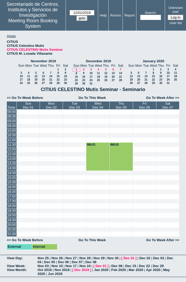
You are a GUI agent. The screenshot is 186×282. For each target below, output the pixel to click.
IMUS (91, 144)
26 (35, 83)
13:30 (11, 163)
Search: (151, 13)
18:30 (11, 210)
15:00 (11, 177)
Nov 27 (71, 258)
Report (129, 15)
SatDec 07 (167, 105)
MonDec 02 (51, 105)
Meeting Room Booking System (32, 23)
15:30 (11, 182)
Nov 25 (43, 258)
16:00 (11, 187)
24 (21, 83)
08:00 (11, 112)
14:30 (11, 173)
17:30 (11, 201)
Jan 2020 (101, 270)
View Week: (16, 266)
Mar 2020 (136, 270)
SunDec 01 (28, 105)
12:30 (11, 154)
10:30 (11, 135)
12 (35, 76)
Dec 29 (158, 266)
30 (65, 83)
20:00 (11, 225)
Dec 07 (77, 262)
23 (65, 79)
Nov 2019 (62, 270)
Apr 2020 (153, 270)
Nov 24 (85, 266)
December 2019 (98, 61)
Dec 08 (91, 262)
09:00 (11, 121)
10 (21, 76)
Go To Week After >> (162, 98)
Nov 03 (43, 266)
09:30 (11, 126)
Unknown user (175, 10)
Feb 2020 (118, 270)
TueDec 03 (74, 105)
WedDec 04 (97, 105)
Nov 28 (85, 258)
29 (58, 83)
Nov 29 (99, 258)
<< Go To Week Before (25, 98)
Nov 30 (113, 258)
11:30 (11, 144)
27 (43, 83)
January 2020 (153, 61)
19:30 (11, 220)
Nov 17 (71, 266)
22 (58, 79)
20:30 (11, 229)
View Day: (15, 258)
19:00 (11, 215)
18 (28, 79)
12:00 (11, 149)
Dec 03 (158, 258)
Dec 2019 (81, 270)
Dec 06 (63, 262)
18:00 (11, 206)
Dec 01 (128, 258)
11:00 (11, 140)
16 (65, 76)
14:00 (11, 168)
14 (50, 76)
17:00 (11, 196)
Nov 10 (57, 266)
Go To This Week (92, 98)
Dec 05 (49, 262)
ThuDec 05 (121, 105)
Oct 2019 (45, 270)
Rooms (115, 15)
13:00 (11, 159)
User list (175, 23)
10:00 (11, 130)
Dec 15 (130, 266)
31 (90, 83)
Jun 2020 (55, 274)
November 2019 (43, 61)
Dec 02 (144, 258)
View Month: (17, 270)
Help (103, 15)
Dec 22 (144, 266)
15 (58, 76)
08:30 (11, 116)
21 (50, 79)
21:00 (11, 234)
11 (28, 76)
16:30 (11, 192)
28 (50, 83)
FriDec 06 (144, 105)
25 (28, 83)
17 (21, 79)
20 (43, 79)
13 (43, 76)
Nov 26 (57, 258)
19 (35, 79)
